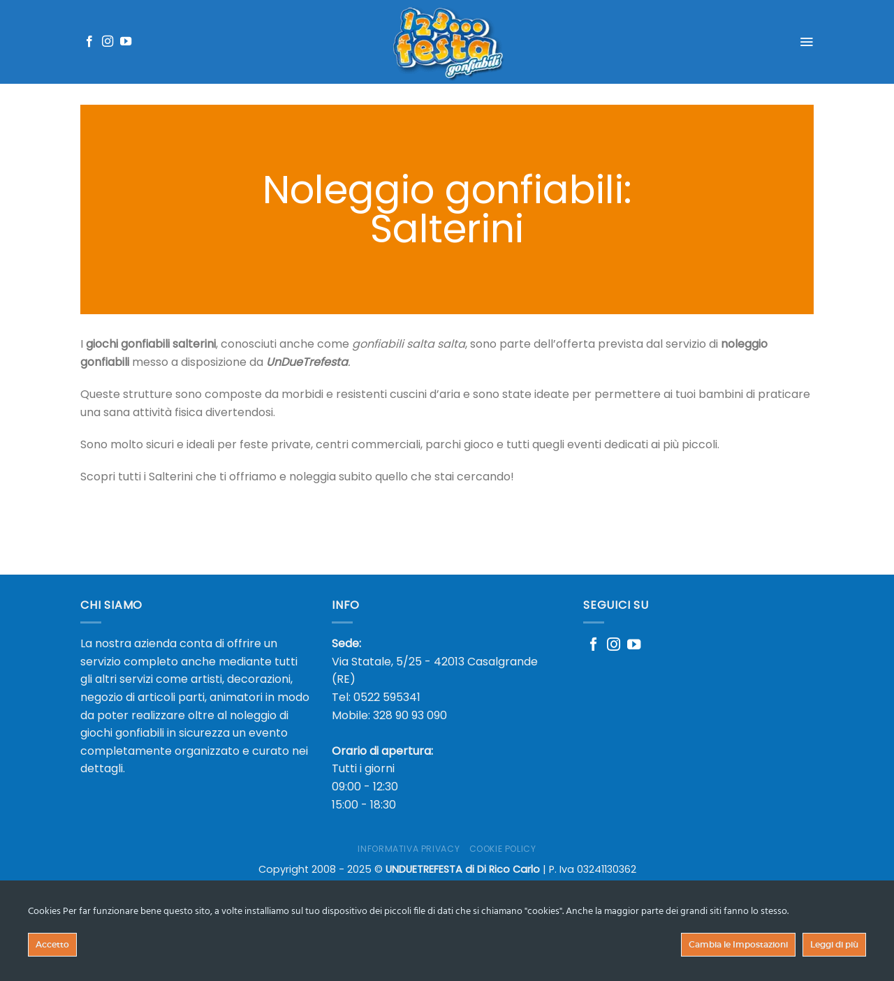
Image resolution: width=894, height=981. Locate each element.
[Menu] (806, 42)
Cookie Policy (502, 849)
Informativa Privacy (409, 849)
